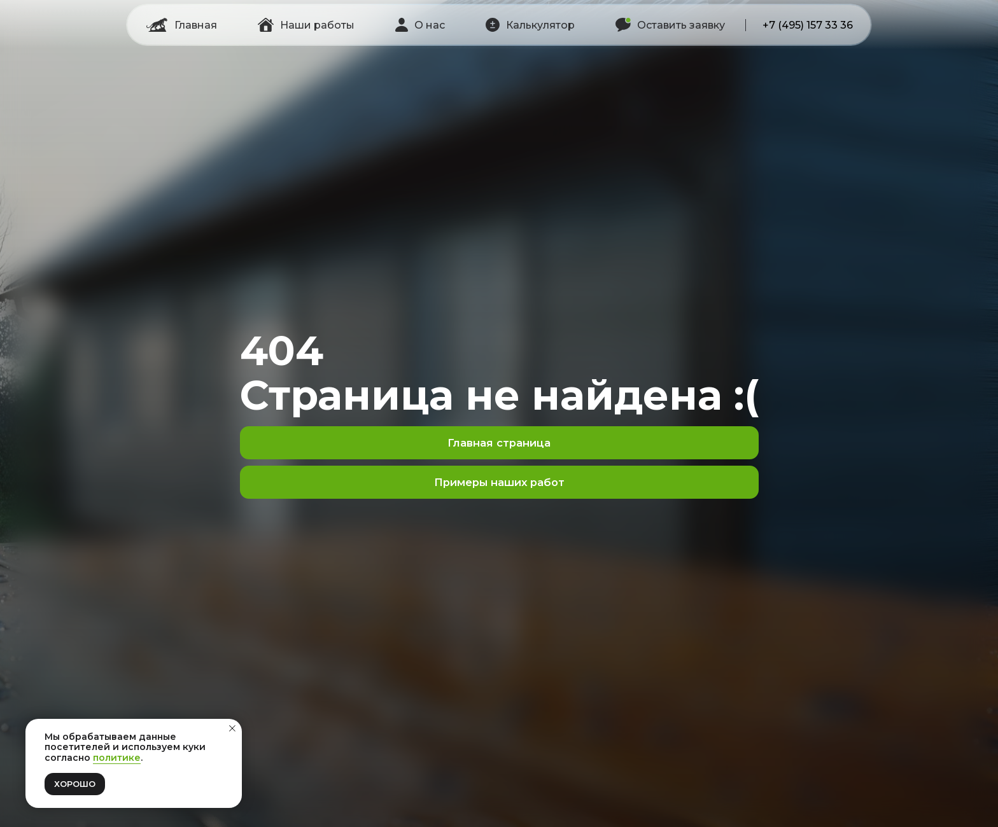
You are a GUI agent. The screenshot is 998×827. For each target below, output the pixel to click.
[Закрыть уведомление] (232, 728)
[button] (530, 25)
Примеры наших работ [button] (499, 482)
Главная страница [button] (499, 442)
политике (117, 757)
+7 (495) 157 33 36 (808, 25)
